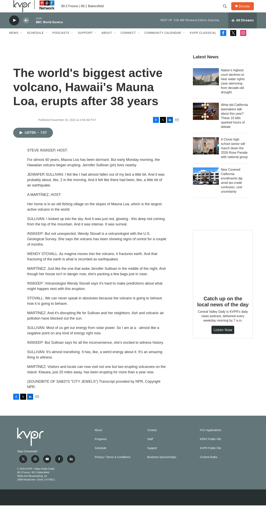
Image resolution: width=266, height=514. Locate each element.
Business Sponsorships (161, 465)
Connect (128, 41)
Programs (101, 447)
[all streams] (242, 29)
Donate (246, 10)
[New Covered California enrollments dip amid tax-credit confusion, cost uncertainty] (206, 184)
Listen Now (222, 338)
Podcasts (60, 41)
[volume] (26, 29)
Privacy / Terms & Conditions (112, 465)
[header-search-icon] (226, 10)
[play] (14, 29)
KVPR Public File (210, 456)
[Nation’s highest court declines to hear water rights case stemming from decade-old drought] (206, 85)
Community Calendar (162, 41)
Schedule (35, 41)
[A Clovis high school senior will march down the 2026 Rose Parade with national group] (206, 154)
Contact (152, 438)
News (13, 41)
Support (85, 41)
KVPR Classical (203, 41)
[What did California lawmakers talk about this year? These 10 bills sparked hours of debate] (206, 119)
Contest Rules (208, 465)
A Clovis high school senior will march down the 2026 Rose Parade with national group (234, 156)
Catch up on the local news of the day (222, 310)
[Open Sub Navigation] (21, 41)
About (106, 41)
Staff (150, 447)
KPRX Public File (210, 447)
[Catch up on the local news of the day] (223, 268)
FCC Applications (210, 438)
